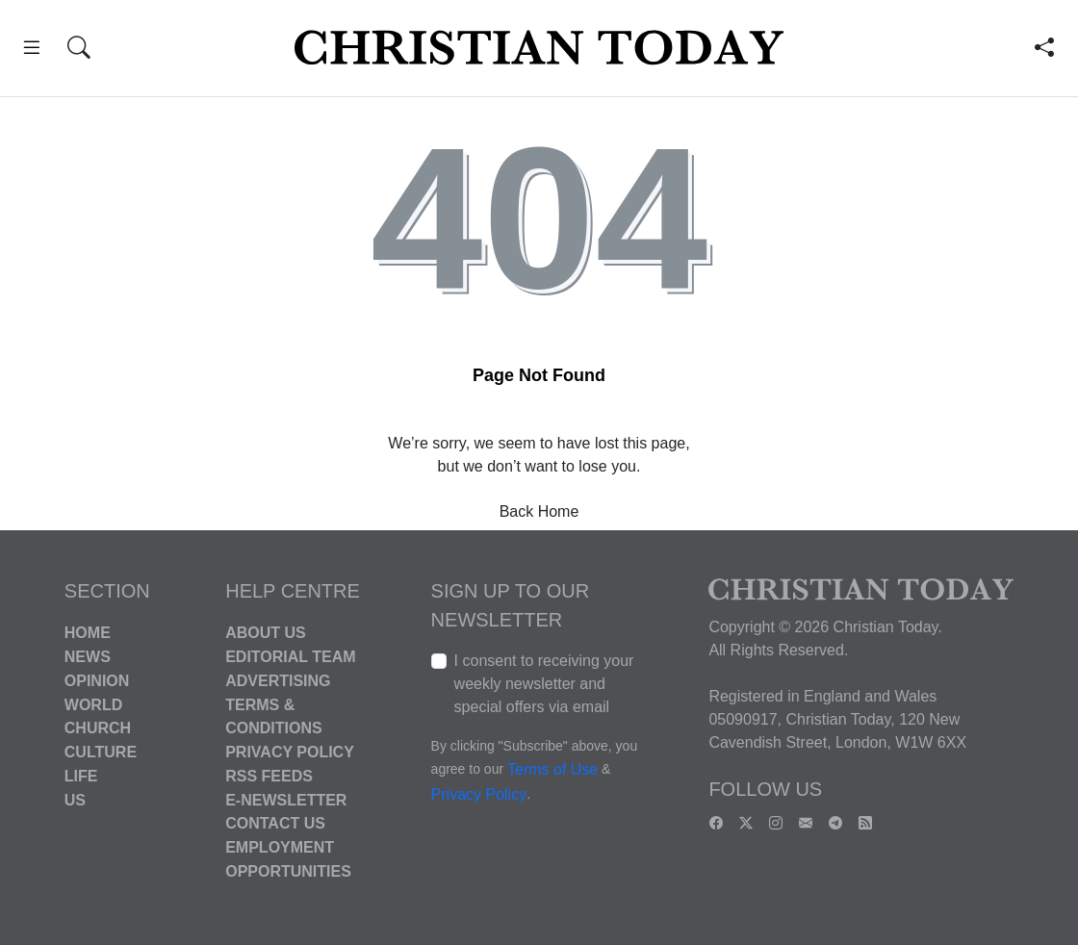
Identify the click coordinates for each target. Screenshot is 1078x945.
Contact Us (275, 823)
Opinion (97, 681)
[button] (31, 50)
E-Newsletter (285, 799)
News (87, 657)
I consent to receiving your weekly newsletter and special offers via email (544, 683)
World (93, 704)
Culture (100, 752)
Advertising (277, 681)
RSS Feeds (269, 776)
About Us (265, 633)
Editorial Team (290, 657)
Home (87, 633)
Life (81, 776)
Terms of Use (552, 770)
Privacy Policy (289, 752)
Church (97, 728)
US (75, 799)
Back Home (539, 511)
